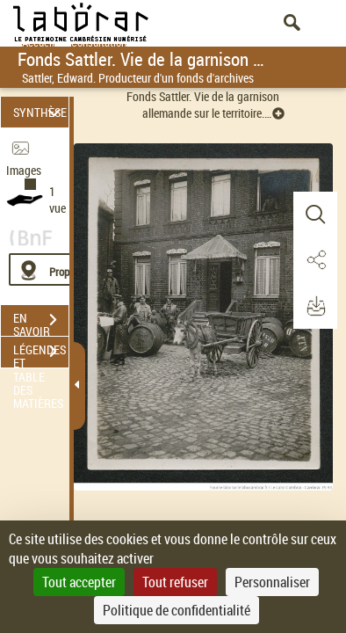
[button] (315, 214)
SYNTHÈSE (40, 112)
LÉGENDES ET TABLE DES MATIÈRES (40, 353)
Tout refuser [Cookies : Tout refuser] (175, 582)
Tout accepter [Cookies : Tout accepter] (79, 582)
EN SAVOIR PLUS (40, 322)
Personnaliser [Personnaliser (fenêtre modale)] (272, 582)
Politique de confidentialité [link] (176, 610)
